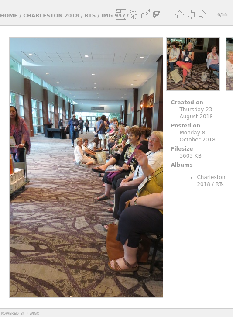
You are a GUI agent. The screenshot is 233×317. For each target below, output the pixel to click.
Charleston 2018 (51, 16)
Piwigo (32, 313)
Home (8, 16)
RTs (90, 16)
